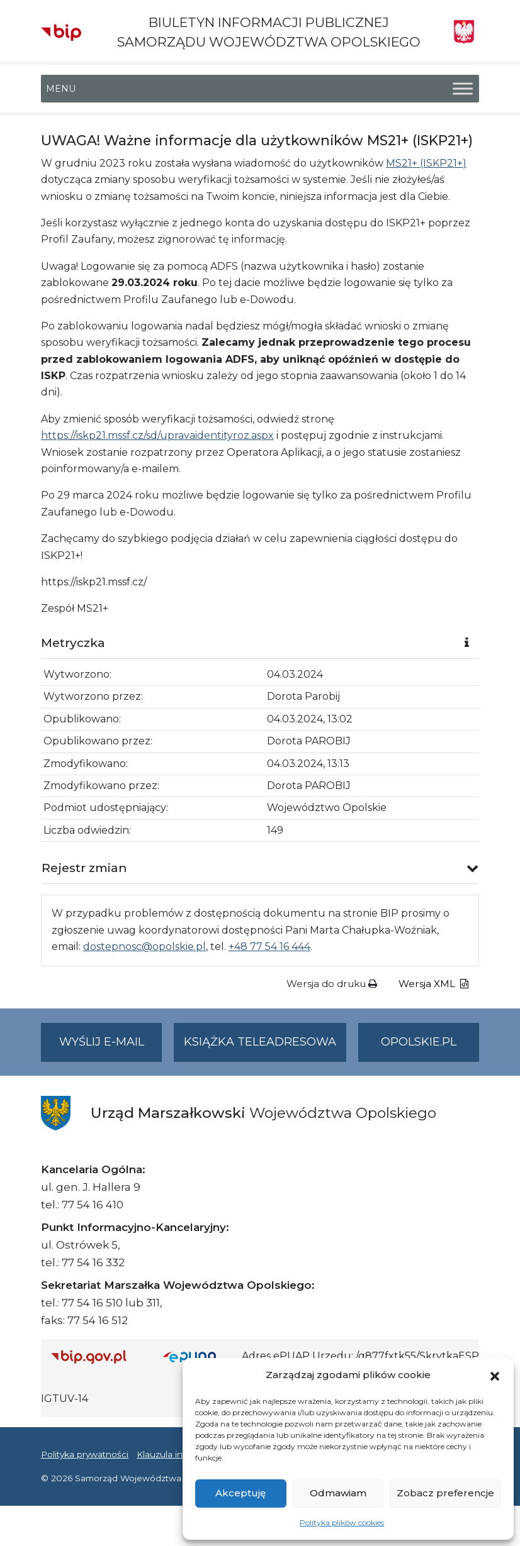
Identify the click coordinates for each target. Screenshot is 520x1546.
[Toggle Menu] (463, 89)
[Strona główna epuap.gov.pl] (197, 1356)
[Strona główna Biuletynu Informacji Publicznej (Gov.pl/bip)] (97, 1356)
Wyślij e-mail (110, 1047)
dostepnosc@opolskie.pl (144, 946)
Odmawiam (338, 1493)
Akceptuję (240, 1493)
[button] (495, 1375)
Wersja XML (433, 984)
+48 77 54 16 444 (269, 946)
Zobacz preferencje (445, 1493)
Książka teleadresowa (260, 1042)
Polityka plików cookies (342, 1522)
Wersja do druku (331, 984)
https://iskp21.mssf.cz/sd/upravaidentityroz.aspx (157, 435)
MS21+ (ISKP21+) (426, 163)
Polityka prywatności (84, 1454)
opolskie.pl (418, 1042)
